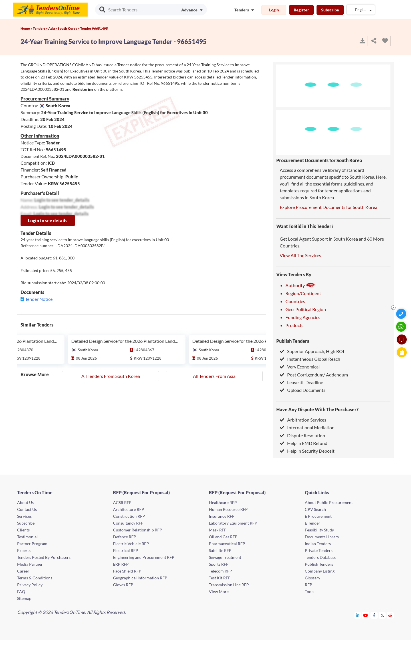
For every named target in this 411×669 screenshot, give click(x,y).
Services (24, 516)
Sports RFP (219, 564)
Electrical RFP (125, 550)
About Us (25, 502)
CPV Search (315, 509)
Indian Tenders (318, 543)
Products (294, 325)
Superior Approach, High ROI (312, 351)
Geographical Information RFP (140, 577)
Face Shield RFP (127, 571)
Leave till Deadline (301, 382)
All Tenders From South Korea (110, 376)
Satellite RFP (220, 550)
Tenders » (40, 28)
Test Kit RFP (220, 577)
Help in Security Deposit (307, 451)
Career (23, 571)
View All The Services (300, 255)
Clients (23, 529)
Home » (27, 28)
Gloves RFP (123, 584)
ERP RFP (121, 564)
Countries (295, 301)
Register (301, 9)
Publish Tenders (292, 341)
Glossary (312, 577)
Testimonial (27, 536)
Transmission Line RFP (229, 584)
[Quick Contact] (402, 314)
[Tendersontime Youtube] (366, 615)
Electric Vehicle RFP (131, 543)
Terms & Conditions (34, 577)
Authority (300, 285)
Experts (24, 550)
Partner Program (32, 543)
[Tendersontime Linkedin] (357, 615)
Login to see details (47, 220)
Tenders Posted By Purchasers (43, 557)
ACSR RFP (122, 502)
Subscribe (330, 9)
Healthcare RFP (223, 502)
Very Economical (300, 366)
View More (219, 591)
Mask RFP (218, 529)
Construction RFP (129, 516)
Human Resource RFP (228, 509)
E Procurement (318, 516)
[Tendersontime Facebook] (374, 615)
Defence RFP (124, 536)
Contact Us (27, 509)
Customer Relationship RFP (137, 529)
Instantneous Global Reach (310, 359)
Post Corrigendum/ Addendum (314, 374)
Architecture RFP (128, 509)
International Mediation (307, 427)
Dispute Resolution (302, 435)
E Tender (312, 523)
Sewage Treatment (225, 557)
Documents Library (322, 536)
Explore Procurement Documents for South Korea (328, 207)
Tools (309, 591)
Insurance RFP (222, 516)
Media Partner (30, 564)
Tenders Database (320, 557)
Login (274, 9)
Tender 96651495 (94, 28)
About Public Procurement (329, 502)
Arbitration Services (303, 419)
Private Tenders (319, 550)
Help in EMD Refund (303, 443)
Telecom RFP (220, 571)
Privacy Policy (30, 584)
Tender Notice (39, 299)
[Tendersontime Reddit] (390, 615)
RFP (308, 584)
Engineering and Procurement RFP (143, 557)
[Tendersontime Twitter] (382, 615)
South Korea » (69, 28)
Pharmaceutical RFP (227, 543)
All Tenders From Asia (214, 376)
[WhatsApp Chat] (402, 327)
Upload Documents (302, 390)
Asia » (53, 28)
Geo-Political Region (305, 309)
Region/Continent (303, 293)
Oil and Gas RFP (223, 536)
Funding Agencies (302, 317)
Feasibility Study (319, 529)
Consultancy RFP (128, 523)
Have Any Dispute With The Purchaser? (317, 409)
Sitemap (24, 598)
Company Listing (320, 571)
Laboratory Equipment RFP (233, 523)
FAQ (21, 591)
